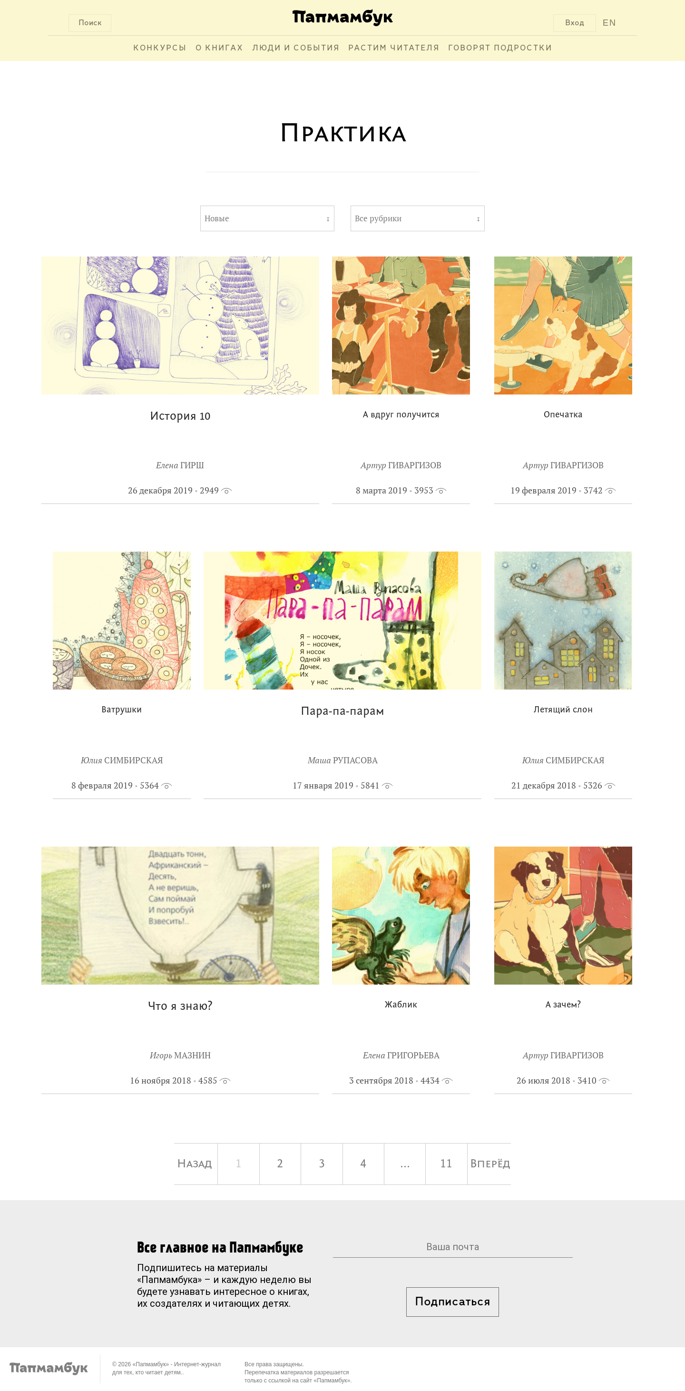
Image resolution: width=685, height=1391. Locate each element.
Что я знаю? (180, 1007)
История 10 (180, 417)
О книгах (220, 48)
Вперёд (490, 1164)
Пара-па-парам (342, 712)
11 (446, 1164)
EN (609, 23)
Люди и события (296, 48)
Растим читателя (394, 48)
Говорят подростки (500, 48)
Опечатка (563, 415)
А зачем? (563, 1005)
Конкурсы (160, 48)
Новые (217, 218)
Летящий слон (563, 710)
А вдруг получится (401, 415)
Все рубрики (378, 218)
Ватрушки (121, 710)
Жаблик (401, 1005)
